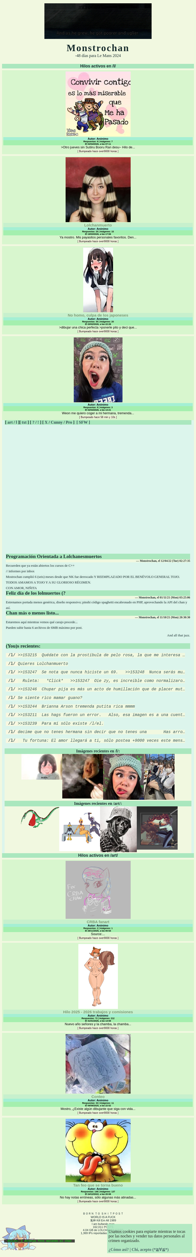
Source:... (98, 911)
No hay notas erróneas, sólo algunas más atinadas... (98, 1172)
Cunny (57, 422)
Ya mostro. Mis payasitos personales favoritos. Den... (98, 200)
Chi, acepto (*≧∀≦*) (150, 1249)
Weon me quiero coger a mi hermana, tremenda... (98, 378)
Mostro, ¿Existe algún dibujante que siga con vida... (98, 1085)
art (10, 422)
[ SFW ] (83, 422)
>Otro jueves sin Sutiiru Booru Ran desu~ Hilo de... (98, 112)
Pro (69, 422)
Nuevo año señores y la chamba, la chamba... (98, 998)
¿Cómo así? (118, 1249)
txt (24, 422)
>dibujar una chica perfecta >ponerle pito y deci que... (98, 290)
